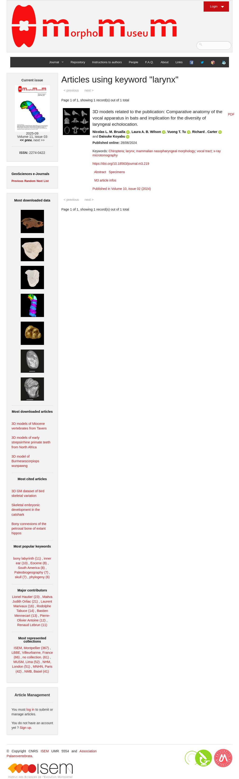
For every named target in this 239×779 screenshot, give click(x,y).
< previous (71, 90)
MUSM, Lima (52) (26, 662)
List (46, 181)
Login (214, 6)
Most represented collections (32, 639)
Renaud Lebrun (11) (32, 625)
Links (178, 62)
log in (30, 709)
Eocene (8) (38, 563)
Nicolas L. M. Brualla (109, 132)
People (133, 62)
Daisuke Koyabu (112, 136)
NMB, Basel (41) (36, 671)
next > (89, 90)
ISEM (44, 751)
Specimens (117, 172)
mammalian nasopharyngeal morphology (165, 151)
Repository (78, 62)
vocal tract (204, 151)
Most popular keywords (32, 546)
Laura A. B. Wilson (146, 132)
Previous (18, 181)
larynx (130, 151)
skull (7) (21, 577)
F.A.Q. (149, 62)
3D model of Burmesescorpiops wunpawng (25, 461)
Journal (54, 62)
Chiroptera (116, 151)
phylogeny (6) (39, 577)
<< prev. (26, 140)
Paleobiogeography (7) (31, 572)
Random (30, 181)
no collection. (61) (36, 657)
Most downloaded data (32, 200)
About (164, 62)
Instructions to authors (107, 62)
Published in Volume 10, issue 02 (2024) (122, 189)
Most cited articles (32, 479)
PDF (231, 114)
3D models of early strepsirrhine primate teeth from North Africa (31, 442)
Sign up (25, 727)
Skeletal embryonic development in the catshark (26, 509)
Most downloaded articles (32, 411)
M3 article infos (105, 180)
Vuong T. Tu (176, 132)
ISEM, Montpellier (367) (31, 648)
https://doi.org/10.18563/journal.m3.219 (121, 163)
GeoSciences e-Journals (31, 174)
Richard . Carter (204, 132)
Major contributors (32, 590)
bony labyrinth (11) (27, 558)
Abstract (100, 172)
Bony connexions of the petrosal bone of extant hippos (29, 528)
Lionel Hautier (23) (26, 597)
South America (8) (31, 568)
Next (40, 181)
